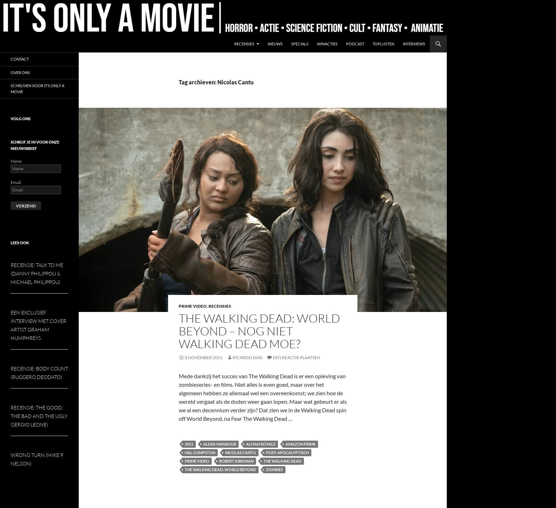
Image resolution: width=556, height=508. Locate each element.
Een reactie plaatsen (296, 357)
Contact (20, 59)
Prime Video (193, 306)
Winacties (327, 43)
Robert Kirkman (236, 461)
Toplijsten (383, 43)
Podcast (355, 43)
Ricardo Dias (247, 357)
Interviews (414, 43)
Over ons (20, 72)
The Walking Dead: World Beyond (220, 469)
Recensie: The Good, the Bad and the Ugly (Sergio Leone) (39, 416)
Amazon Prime (300, 444)
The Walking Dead (282, 461)
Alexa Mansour (219, 444)
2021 (189, 444)
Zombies (274, 469)
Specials (299, 43)
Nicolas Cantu (240, 452)
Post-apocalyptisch (287, 452)
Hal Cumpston (200, 452)
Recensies (244, 43)
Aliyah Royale (261, 444)
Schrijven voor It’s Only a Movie (37, 88)
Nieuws (275, 43)
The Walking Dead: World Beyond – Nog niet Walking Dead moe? (259, 331)
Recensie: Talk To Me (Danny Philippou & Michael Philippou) (37, 273)
